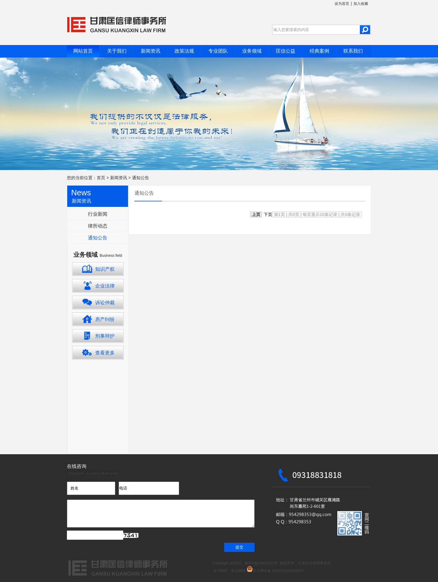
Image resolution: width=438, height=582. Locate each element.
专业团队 (218, 51)
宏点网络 (237, 571)
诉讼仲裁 (105, 302)
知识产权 (105, 269)
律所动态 (97, 225)
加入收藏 (360, 4)
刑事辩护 (105, 336)
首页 (101, 177)
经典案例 (319, 51)
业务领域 (252, 51)
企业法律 (105, 285)
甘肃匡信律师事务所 (314, 563)
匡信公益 (285, 51)
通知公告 (140, 177)
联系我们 (353, 51)
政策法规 (184, 51)
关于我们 (117, 51)
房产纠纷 (105, 319)
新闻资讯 (150, 51)
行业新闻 (97, 214)
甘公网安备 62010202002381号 (275, 571)
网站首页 (83, 51)
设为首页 (342, 4)
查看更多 (105, 352)
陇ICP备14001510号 (261, 563)
